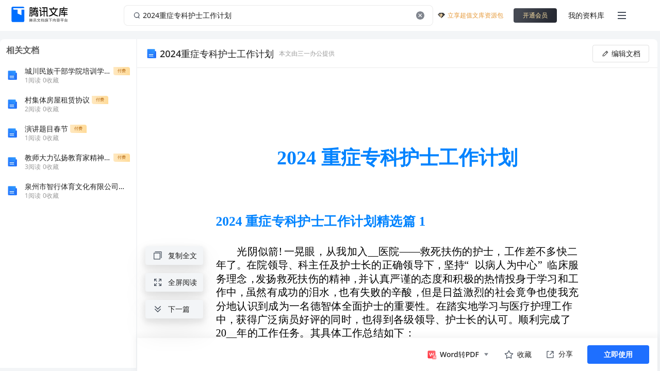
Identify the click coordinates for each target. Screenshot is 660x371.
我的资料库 (586, 15)
